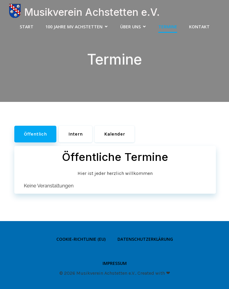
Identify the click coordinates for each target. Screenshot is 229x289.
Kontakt (199, 26)
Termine (167, 26)
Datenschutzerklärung (145, 239)
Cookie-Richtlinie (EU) (81, 239)
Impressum (115, 263)
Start (26, 26)
